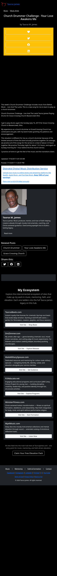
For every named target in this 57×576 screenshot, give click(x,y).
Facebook (10, 473)
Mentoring (19, 469)
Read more (8, 233)
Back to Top (38, 477)
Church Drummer (11, 248)
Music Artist (14, 11)
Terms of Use (19, 477)
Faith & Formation (34, 469)
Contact (49, 469)
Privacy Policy (29, 477)
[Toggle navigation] (53, 4)
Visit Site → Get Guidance (28, 370)
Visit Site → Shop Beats (28, 325)
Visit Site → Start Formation (28, 415)
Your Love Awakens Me (35, 248)
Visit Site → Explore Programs (28, 393)
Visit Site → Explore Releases (28, 348)
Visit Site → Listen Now (28, 436)
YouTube (47, 473)
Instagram (20, 473)
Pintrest (36, 473)
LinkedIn (28, 473)
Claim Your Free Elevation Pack (28, 453)
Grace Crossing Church (14, 253)
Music (6, 11)
